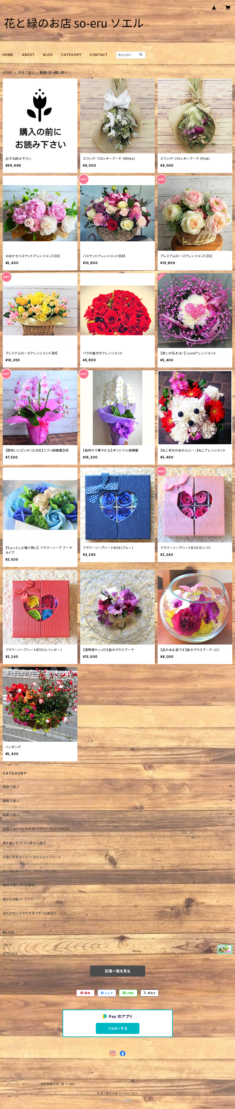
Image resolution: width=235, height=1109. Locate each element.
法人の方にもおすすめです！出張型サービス (35, 913)
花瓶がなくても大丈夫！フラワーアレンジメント (36, 829)
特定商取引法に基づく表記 (58, 1084)
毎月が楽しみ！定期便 (19, 885)
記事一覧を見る (117, 971)
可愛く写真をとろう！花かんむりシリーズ (32, 857)
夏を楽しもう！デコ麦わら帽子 (24, 843)
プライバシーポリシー (20, 1084)
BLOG (48, 55)
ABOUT (28, 55)
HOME (8, 55)
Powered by (117, 1100)
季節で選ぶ (11, 815)
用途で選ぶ (26, 72)
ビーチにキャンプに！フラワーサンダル (30, 871)
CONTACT (99, 55)
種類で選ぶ (11, 801)
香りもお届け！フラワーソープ (24, 899)
